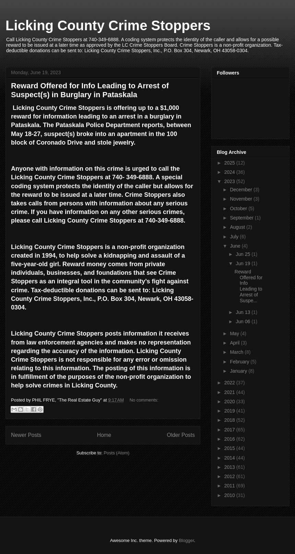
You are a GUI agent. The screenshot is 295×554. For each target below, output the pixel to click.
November (241, 199)
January (239, 371)
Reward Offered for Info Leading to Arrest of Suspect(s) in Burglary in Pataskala (90, 90)
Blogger (186, 540)
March (237, 352)
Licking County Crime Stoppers (108, 25)
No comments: (144, 400)
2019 (230, 411)
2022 (230, 382)
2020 (230, 401)
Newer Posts (26, 435)
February (240, 361)
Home (104, 435)
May (235, 333)
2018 (230, 420)
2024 (230, 172)
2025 (230, 163)
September (242, 218)
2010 (230, 495)
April (235, 343)
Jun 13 (243, 312)
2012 (230, 476)
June (235, 246)
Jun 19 (243, 263)
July (235, 236)
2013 (230, 467)
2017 (230, 429)
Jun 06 (243, 321)
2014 (230, 458)
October (239, 208)
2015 (230, 448)
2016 (230, 439)
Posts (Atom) (116, 452)
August (238, 227)
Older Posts (181, 435)
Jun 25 (243, 254)
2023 (230, 181)
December (241, 189)
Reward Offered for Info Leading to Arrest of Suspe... (249, 286)
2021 (230, 392)
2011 (230, 485)
